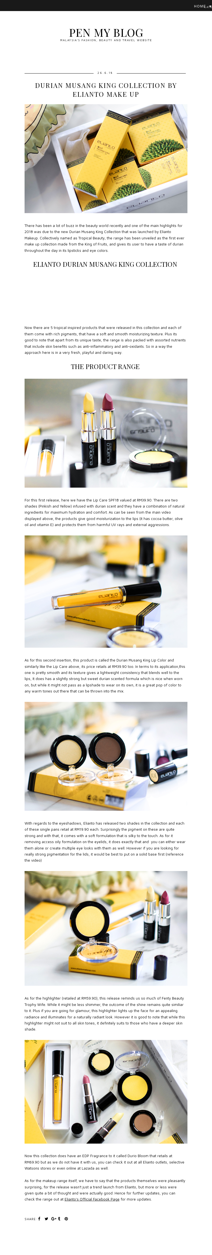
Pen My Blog (106, 32)
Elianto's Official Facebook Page (92, 1199)
